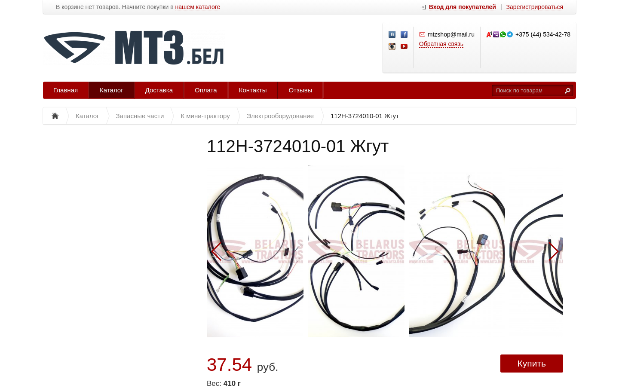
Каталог (111, 90)
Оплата (206, 90)
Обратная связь (441, 43)
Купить (532, 363)
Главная (65, 90)
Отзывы (300, 90)
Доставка (159, 90)
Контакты (253, 90)
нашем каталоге (198, 7)
